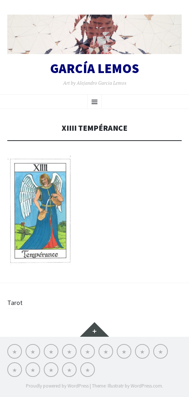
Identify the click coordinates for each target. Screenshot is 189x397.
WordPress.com (146, 386)
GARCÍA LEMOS (94, 68)
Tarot (15, 302)
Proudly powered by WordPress (57, 386)
